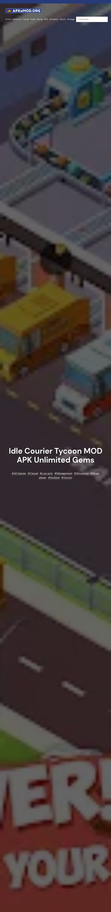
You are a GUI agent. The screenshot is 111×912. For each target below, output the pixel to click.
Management (64, 473)
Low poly (47, 473)
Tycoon (67, 477)
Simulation (82, 473)
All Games (20, 473)
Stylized (55, 477)
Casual (34, 473)
